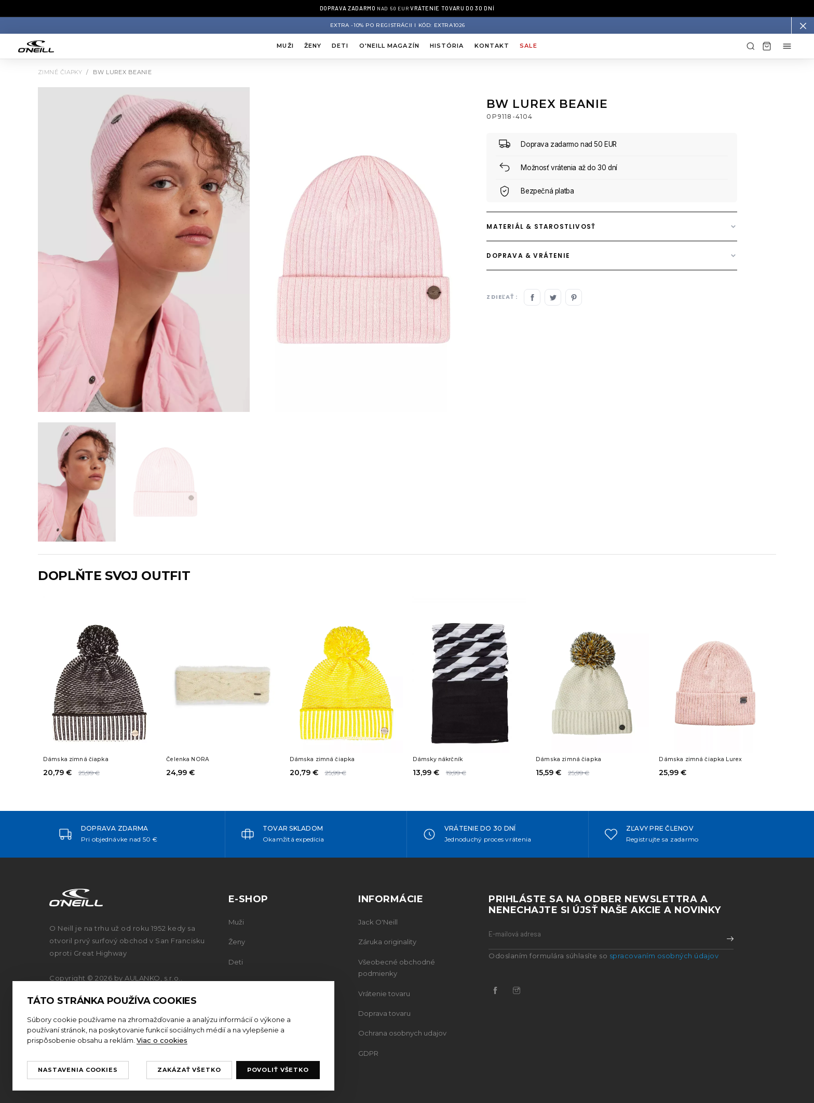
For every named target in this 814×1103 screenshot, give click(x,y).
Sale (528, 45)
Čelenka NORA (190, 759)
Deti (340, 45)
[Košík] (766, 46)
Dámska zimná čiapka (78, 759)
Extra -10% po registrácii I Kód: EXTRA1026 (397, 25)
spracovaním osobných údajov (664, 956)
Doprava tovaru (384, 1013)
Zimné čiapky (60, 72)
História (447, 45)
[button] (802, 25)
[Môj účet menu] (787, 46)
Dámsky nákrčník (440, 759)
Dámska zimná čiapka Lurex (704, 759)
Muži (285, 45)
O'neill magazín (389, 45)
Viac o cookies (162, 1040)
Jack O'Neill (378, 922)
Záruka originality (387, 941)
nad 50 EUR (406, 8)
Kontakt (492, 45)
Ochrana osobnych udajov (402, 1033)
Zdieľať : (502, 297)
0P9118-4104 (509, 116)
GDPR (368, 1053)
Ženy (312, 45)
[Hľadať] (750, 46)
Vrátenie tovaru (384, 993)
